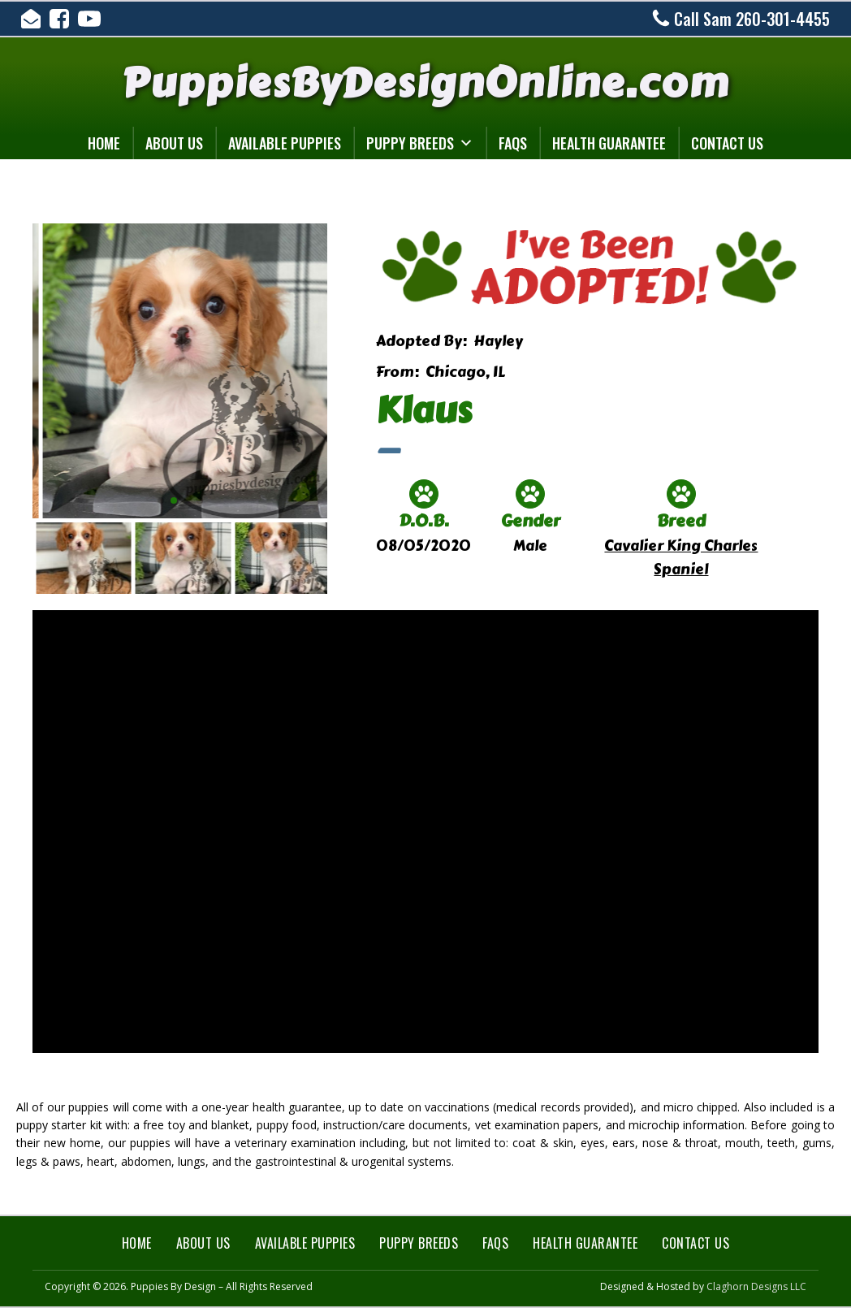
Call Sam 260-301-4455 (752, 18)
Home (104, 143)
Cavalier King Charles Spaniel (681, 558)
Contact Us (727, 143)
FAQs (513, 143)
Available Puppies (284, 143)
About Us (174, 143)
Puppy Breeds (419, 143)
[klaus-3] (229, 223)
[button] (161, 500)
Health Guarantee (609, 143)
